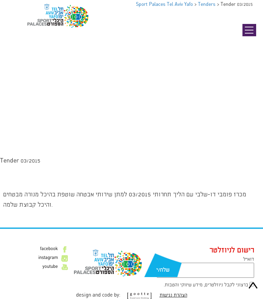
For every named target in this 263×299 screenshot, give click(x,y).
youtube (50, 267)
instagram (48, 258)
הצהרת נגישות (173, 295)
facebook (49, 249)
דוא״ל (248, 259)
